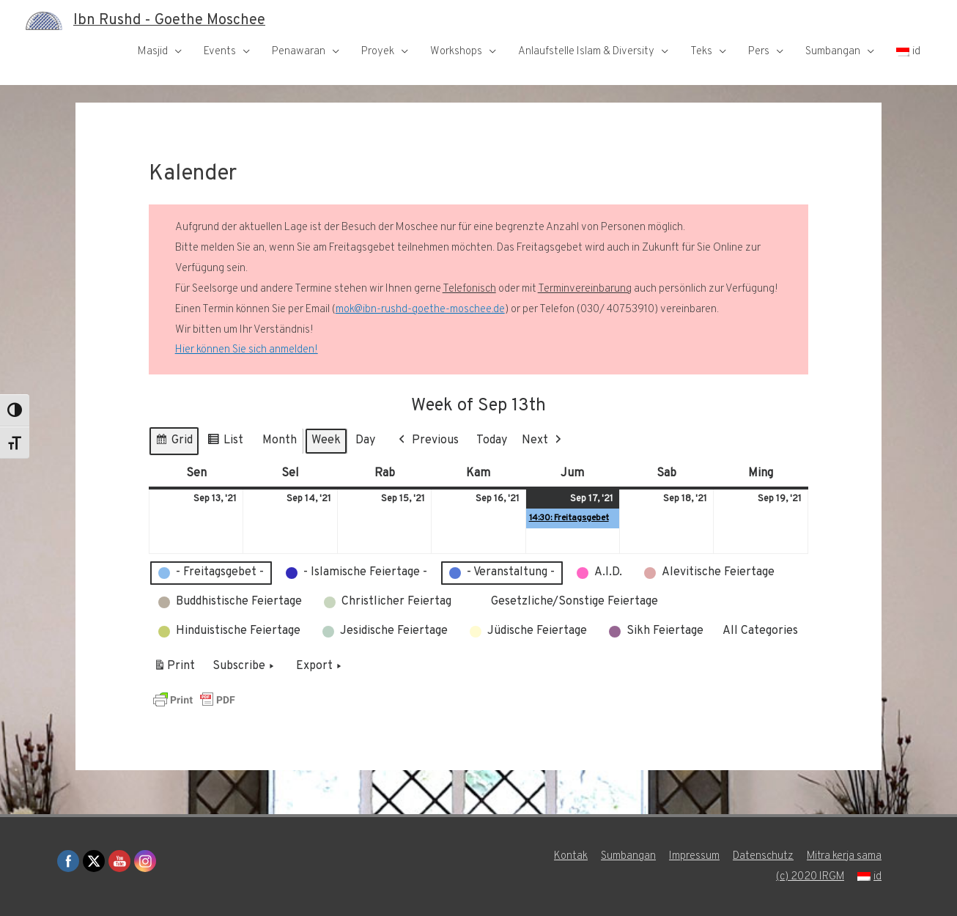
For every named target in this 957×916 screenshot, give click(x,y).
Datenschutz (762, 856)
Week (326, 440)
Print (174, 669)
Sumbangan (832, 52)
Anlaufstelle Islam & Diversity (586, 52)
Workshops (456, 52)
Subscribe (245, 666)
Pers (758, 52)
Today (491, 440)
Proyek (377, 52)
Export (320, 666)
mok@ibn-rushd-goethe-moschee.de (420, 310)
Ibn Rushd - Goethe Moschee (169, 20)
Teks (701, 52)
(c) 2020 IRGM (809, 877)
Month (279, 440)
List (225, 443)
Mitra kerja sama (844, 856)
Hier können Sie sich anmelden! (246, 350)
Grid (174, 443)
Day (365, 440)
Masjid (153, 52)
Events (220, 52)
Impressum (693, 856)
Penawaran (298, 52)
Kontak (570, 856)
